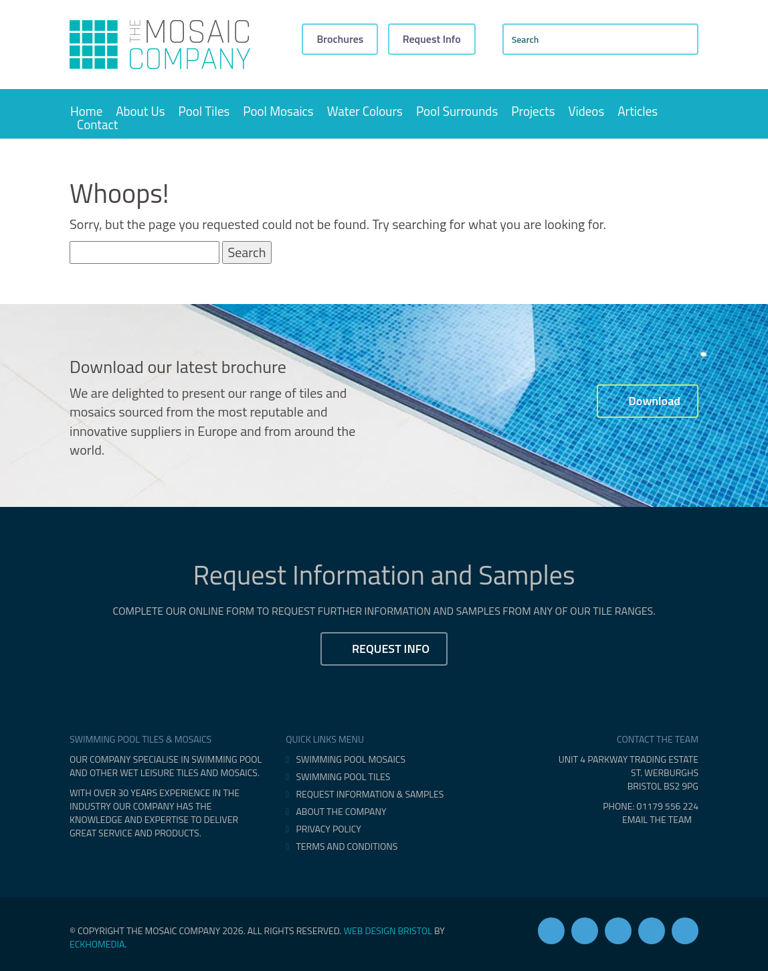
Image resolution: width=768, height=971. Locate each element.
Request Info (432, 39)
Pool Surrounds (457, 111)
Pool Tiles (204, 111)
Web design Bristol (388, 930)
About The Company (341, 811)
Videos (587, 111)
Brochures (339, 39)
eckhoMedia (97, 944)
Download (647, 401)
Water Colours (365, 111)
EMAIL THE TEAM (660, 819)
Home (86, 111)
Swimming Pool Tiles (343, 776)
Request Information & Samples (370, 794)
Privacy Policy (328, 829)
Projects (533, 111)
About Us (140, 111)
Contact (97, 124)
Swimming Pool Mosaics (350, 759)
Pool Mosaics (278, 111)
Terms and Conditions (346, 846)
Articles (637, 111)
